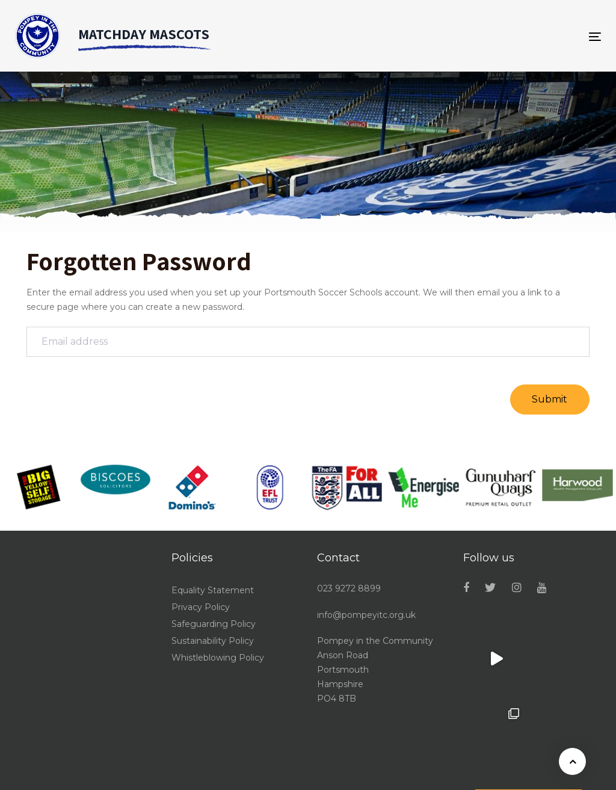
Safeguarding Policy (213, 624)
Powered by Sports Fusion (545, 773)
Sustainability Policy (212, 640)
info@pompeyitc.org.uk (366, 614)
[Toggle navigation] (599, 36)
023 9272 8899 (349, 588)
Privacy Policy (200, 607)
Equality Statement (212, 590)
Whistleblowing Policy (217, 657)
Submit (549, 399)
